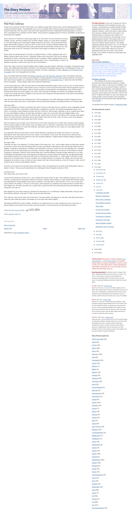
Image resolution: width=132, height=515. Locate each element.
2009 (96, 249)
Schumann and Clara (103, 220)
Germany (95, 405)
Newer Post (8, 228)
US (93, 502)
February (99, 241)
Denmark (95, 390)
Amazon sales (108, 286)
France (94, 402)
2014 (96, 153)
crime (94, 384)
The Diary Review (17, 9)
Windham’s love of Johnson (105, 227)
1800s (94, 348)
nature (94, 442)
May (97, 231)
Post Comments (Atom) (21, 233)
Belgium (94, 372)
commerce (95, 381)
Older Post (81, 228)
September (100, 180)
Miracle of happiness (102, 196)
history (94, 411)
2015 (96, 150)
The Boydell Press (56, 80)
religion (94, 463)
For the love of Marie (102, 209)
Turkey (94, 493)
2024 (96, 119)
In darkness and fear (102, 193)
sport (93, 481)
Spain (94, 478)
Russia (94, 472)
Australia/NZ (96, 360)
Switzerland (96, 487)
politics (94, 454)
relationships (96, 460)
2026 (96, 113)
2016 (96, 147)
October (99, 176)
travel (16, 214)
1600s (94, 342)
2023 (96, 123)
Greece (94, 408)
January (99, 245)
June (98, 190)
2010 (96, 167)
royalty (94, 469)
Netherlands (96, 445)
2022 (96, 126)
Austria (94, 363)
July (97, 187)
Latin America (96, 426)
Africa (94, 351)
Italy (93, 420)
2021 (96, 130)
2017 (96, 143)
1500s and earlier (97, 339)
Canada (94, 375)
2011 (96, 164)
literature (95, 429)
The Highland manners (103, 203)
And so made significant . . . (102, 62)
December (99, 170)
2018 (96, 140)
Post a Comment (9, 225)
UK (19, 214)
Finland (94, 399)
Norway (94, 448)
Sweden (94, 484)
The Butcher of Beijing (103, 216)
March (98, 238)
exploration (95, 396)
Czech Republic (97, 387)
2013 (96, 157)
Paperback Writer (121, 104)
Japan (94, 423)
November (99, 173)
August (98, 183)
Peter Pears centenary (103, 199)
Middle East (96, 435)
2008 (96, 252)
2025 (96, 116)
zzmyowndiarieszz (98, 508)
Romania (95, 466)
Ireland (94, 417)
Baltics (94, 369)
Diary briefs (99, 206)
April (98, 234)
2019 (96, 136)
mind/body (95, 439)
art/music (11, 214)
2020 (96, 133)
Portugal (94, 457)
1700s (94, 345)
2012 (96, 160)
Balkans (94, 366)
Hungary (95, 414)
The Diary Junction (55, 76)
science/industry (97, 475)
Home (45, 228)
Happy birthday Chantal (103, 223)
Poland (94, 451)
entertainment (96, 393)
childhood (95, 378)
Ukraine (94, 499)
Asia (93, 357)
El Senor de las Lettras (103, 213)
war (93, 505)
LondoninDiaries (97, 432)
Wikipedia (65, 70)
